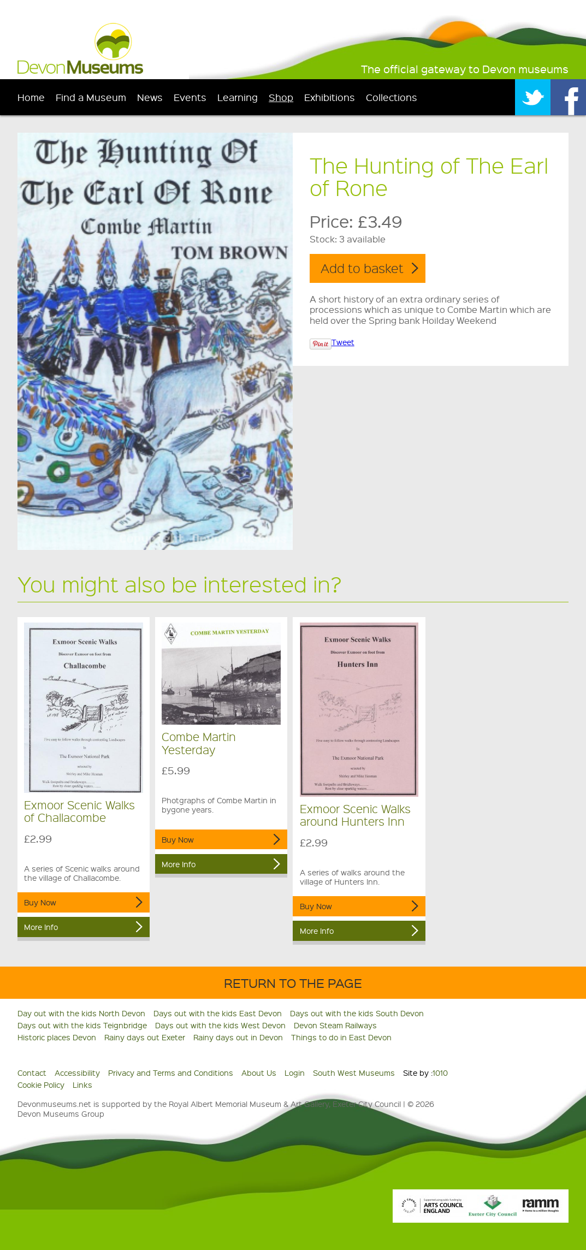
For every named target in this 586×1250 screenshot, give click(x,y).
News (150, 97)
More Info (41, 927)
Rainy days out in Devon (238, 1037)
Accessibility (77, 1072)
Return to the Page (293, 982)
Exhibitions (329, 97)
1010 (440, 1072)
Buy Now (40, 902)
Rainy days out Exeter (144, 1037)
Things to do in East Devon (341, 1037)
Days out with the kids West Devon (220, 1025)
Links (82, 1084)
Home (31, 97)
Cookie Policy (40, 1084)
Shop (281, 97)
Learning (237, 97)
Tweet (343, 342)
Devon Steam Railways (335, 1025)
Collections (391, 97)
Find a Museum (91, 97)
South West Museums (354, 1072)
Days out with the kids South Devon (357, 1013)
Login (295, 1072)
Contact (31, 1072)
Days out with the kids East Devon (217, 1013)
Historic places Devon (56, 1037)
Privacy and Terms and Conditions (170, 1072)
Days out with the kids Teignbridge (82, 1025)
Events (190, 97)
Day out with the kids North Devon (81, 1013)
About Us (258, 1072)
